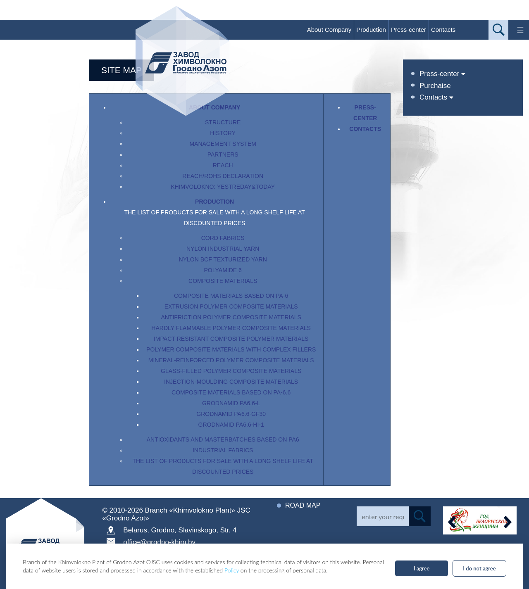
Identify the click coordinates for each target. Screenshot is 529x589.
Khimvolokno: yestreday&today (223, 186)
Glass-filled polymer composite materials (231, 371)
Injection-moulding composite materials (231, 381)
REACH (223, 165)
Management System (222, 143)
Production (371, 29)
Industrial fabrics (223, 450)
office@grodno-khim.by (159, 542)
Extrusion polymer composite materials (231, 306)
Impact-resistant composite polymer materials (231, 338)
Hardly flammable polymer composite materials (231, 328)
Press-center (408, 29)
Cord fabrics (223, 238)
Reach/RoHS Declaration (222, 176)
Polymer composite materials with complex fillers (231, 349)
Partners (222, 154)
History (223, 133)
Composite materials (222, 281)
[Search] (382, 516)
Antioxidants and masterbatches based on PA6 (223, 439)
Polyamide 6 (223, 270)
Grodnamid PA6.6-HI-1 (231, 424)
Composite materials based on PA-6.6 (231, 392)
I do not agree (479, 568)
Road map (302, 505)
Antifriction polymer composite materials (231, 317)
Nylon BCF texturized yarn (223, 259)
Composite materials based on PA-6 (231, 295)
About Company (329, 29)
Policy (231, 570)
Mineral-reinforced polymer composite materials (231, 360)
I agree (422, 568)
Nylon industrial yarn (222, 248)
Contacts (443, 29)
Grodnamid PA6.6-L (231, 403)
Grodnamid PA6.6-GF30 (231, 414)
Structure (223, 122)
